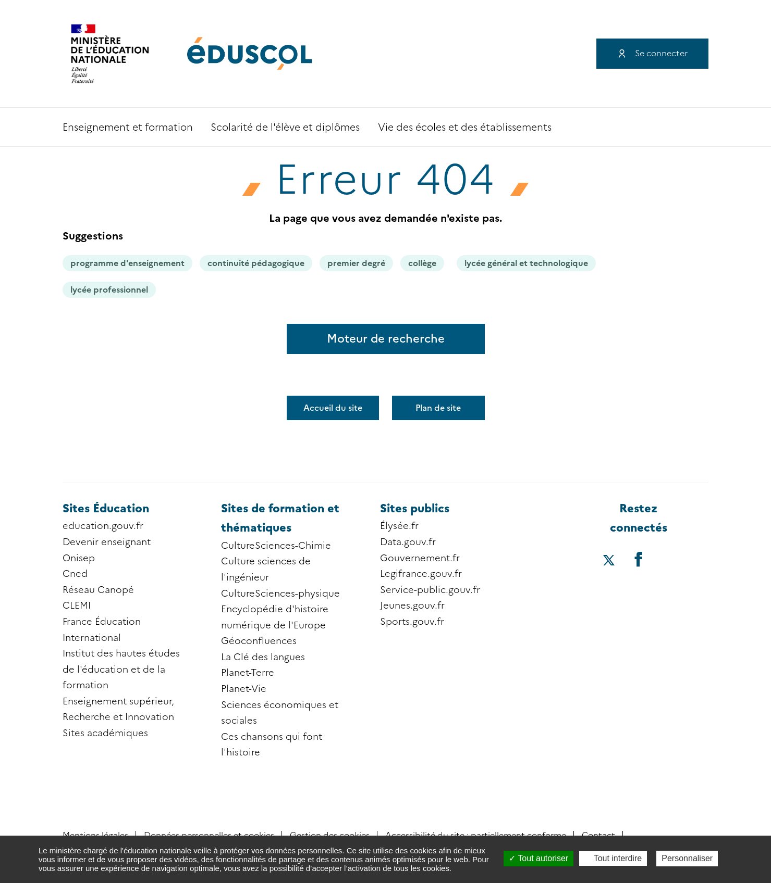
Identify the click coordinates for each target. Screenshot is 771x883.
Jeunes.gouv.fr (412, 605)
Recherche (670, 127)
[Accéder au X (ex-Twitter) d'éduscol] (609, 561)
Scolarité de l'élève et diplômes (285, 127)
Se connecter (661, 53)
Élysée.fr (399, 526)
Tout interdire (613, 858)
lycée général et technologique (526, 263)
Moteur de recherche (386, 339)
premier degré (356, 263)
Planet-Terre (247, 672)
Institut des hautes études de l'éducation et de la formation (121, 669)
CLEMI (77, 605)
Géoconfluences (259, 641)
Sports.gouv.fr (412, 621)
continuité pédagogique (255, 263)
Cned (75, 573)
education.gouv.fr (103, 526)
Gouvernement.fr (420, 558)
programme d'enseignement (127, 263)
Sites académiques (105, 733)
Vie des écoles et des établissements (465, 127)
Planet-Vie (243, 689)
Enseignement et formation (128, 127)
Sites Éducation (106, 508)
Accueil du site (332, 408)
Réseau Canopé (98, 590)
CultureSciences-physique (280, 593)
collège (422, 263)
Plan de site (438, 408)
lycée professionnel (109, 290)
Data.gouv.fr (408, 542)
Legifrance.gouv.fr (421, 573)
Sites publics (414, 508)
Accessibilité (698, 127)
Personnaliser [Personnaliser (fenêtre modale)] (687, 858)
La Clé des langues (263, 657)
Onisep (79, 558)
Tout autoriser (538, 858)
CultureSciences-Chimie (276, 545)
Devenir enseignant (107, 542)
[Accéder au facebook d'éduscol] (638, 559)
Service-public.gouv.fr (430, 590)
